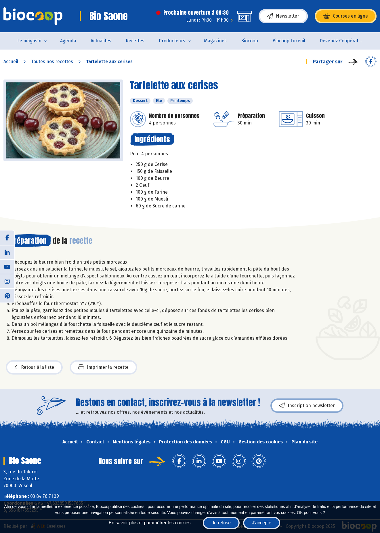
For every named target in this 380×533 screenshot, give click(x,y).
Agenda (68, 41)
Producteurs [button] (172, 41)
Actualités (101, 41)
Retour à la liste (34, 367)
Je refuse (221, 522)
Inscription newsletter (307, 406)
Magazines (215, 41)
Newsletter (283, 16)
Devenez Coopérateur (343, 41)
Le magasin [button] (29, 41)
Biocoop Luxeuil (288, 41)
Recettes (135, 41)
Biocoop (249, 41)
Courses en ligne (345, 16)
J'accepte (261, 522)
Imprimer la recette (103, 367)
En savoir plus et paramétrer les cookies (150, 522)
